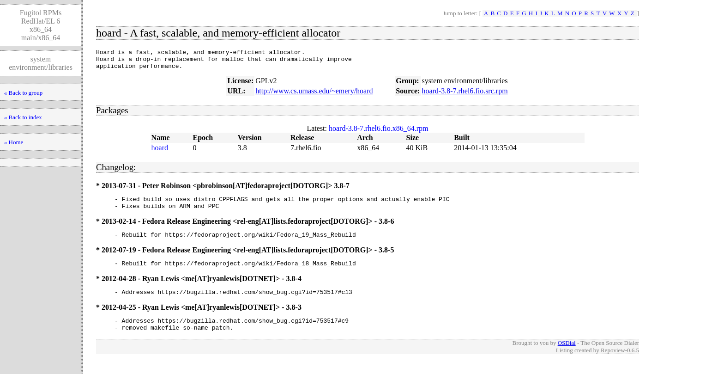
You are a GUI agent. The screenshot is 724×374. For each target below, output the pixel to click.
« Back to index (23, 117)
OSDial (567, 356)
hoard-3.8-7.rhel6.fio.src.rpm (464, 95)
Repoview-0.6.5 (620, 364)
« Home (14, 142)
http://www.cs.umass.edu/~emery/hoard (314, 95)
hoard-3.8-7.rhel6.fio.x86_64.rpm (378, 132)
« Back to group (23, 92)
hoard (159, 152)
